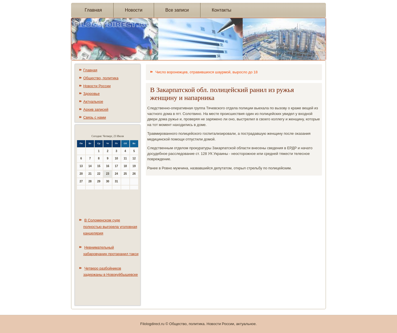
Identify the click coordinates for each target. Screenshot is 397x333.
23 (107, 173)
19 (134, 166)
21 (89, 173)
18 (125, 166)
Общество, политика (100, 78)
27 (81, 181)
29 (98, 181)
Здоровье (91, 93)
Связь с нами (94, 117)
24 (116, 173)
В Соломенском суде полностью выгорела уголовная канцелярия (110, 226)
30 (107, 181)
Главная (93, 10)
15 (98, 166)
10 (116, 158)
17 (116, 166)
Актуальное (93, 101)
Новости (133, 10)
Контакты (221, 10)
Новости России (97, 86)
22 (98, 173)
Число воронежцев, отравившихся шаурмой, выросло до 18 (206, 72)
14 (89, 166)
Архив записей (95, 109)
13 (81, 166)
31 (116, 181)
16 (107, 166)
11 (125, 158)
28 (89, 181)
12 (134, 158)
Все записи (177, 10)
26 (134, 173)
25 (125, 173)
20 (81, 173)
